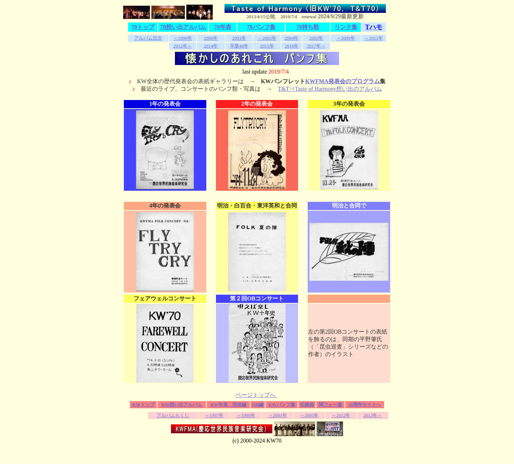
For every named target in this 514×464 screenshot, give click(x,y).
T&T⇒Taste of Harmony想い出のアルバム (330, 89)
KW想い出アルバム (181, 404)
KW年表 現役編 (228, 404)
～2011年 (373, 38)
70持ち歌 (307, 27)
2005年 (316, 38)
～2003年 (267, 38)
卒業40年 (239, 46)
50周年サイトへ (364, 404)
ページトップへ (256, 395)
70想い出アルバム (183, 27)
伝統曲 (307, 404)
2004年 (291, 38)
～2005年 (309, 415)
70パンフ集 (261, 27)
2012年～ (182, 46)
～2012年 (341, 415)
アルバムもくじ (173, 415)
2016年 (291, 46)
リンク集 (345, 27)
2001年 (239, 38)
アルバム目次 (148, 38)
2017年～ (316, 46)
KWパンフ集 (281, 404)
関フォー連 (330, 404)
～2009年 (346, 38)
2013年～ (372, 415)
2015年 (267, 46)
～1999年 (182, 38)
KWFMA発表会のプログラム (342, 81)
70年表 (222, 27)
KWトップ (143, 404)
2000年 (211, 38)
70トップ (142, 27)
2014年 (211, 46)
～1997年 (214, 415)
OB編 (257, 404)
